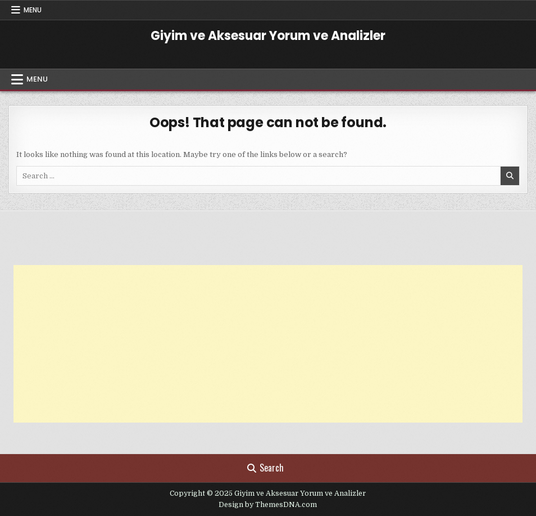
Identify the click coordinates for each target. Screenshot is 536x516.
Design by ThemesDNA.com (268, 505)
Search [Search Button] (265, 467)
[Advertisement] (268, 344)
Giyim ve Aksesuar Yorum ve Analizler (268, 35)
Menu (33, 10)
